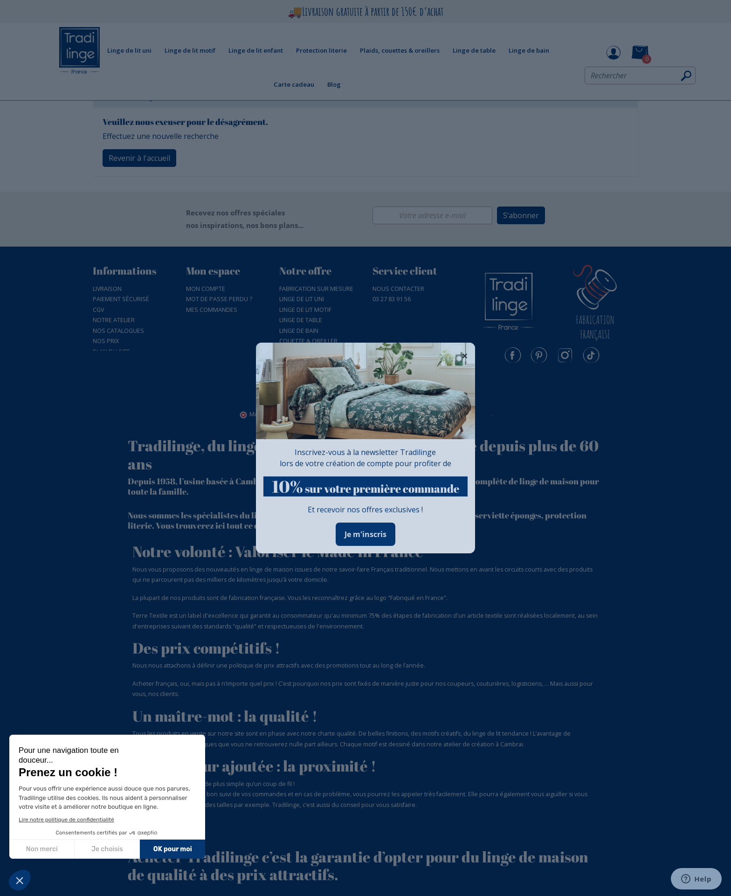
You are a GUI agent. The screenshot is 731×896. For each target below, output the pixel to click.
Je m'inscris (365, 534)
